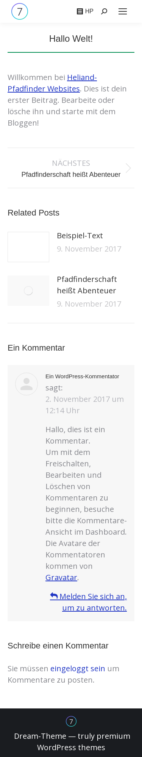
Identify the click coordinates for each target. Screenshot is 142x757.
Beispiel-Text (80, 235)
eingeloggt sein (77, 668)
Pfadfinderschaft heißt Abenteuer (87, 285)
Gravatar (61, 577)
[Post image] (28, 247)
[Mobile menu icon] (123, 11)
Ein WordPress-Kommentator (82, 376)
